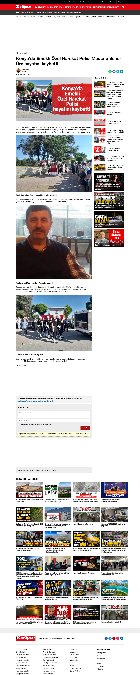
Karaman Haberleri (49, 671)
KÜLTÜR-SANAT (81, 7)
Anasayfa (63, 2)
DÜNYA (72, 7)
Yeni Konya (101, 658)
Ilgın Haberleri (47, 649)
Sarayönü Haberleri (22, 674)
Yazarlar (82, 2)
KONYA (43, 7)
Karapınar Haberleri (22, 660)
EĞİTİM (67, 7)
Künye (72, 663)
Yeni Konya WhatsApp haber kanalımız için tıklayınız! (35, 401)
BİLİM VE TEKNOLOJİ (100, 7)
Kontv (99, 655)
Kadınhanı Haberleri (22, 671)
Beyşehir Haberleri (22, 655)
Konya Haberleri (21, 649)
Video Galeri (102, 2)
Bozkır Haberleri (48, 665)
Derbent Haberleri (49, 660)
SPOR (56, 7)
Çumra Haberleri (21, 663)
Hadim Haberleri (48, 668)
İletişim (120, 2)
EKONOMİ (50, 7)
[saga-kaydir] (29, 12)
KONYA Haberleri (21, 53)
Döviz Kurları (73, 2)
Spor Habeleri (48, 674)
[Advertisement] (70, 36)
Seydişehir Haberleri (50, 663)
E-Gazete (112, 2)
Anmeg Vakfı (101, 653)
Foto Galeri (91, 2)
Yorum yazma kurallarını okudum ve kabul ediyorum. (36, 424)
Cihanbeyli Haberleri (23, 665)
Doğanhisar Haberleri (50, 657)
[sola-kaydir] (27, 12)
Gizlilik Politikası (75, 668)
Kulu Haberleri (21, 657)
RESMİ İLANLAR (113, 7)
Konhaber (100, 666)
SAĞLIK (89, 7)
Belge (99, 663)
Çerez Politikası (75, 671)
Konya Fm (100, 661)
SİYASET (61, 7)
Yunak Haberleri (21, 668)
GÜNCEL (38, 7)
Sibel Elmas (25, 69)
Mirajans (100, 669)
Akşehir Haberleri (49, 652)
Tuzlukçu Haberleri (49, 655)
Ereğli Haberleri (21, 652)
